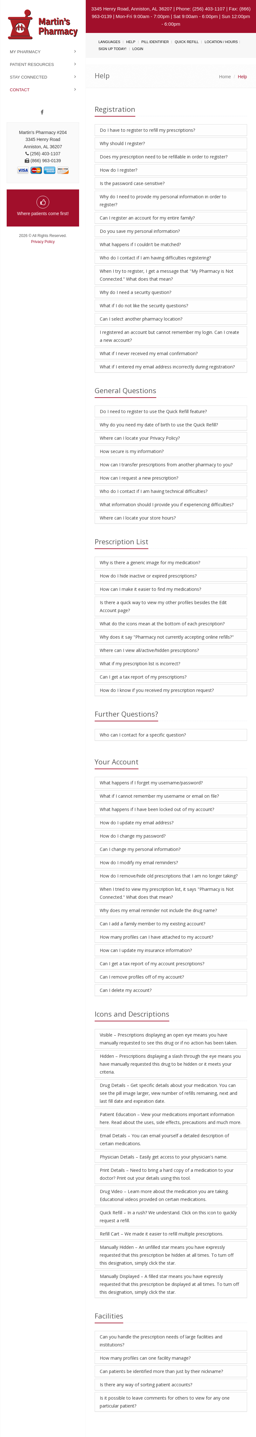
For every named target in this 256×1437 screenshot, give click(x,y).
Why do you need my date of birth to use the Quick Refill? (159, 425)
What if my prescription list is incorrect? (140, 664)
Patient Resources (32, 64)
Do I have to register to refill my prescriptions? (147, 130)
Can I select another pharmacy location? (141, 319)
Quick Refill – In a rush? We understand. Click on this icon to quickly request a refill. (168, 1216)
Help (130, 42)
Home (225, 76)
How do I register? (118, 170)
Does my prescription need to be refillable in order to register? (163, 157)
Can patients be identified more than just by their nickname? (161, 1371)
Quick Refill (187, 42)
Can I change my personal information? (140, 849)
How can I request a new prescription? (139, 478)
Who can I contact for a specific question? (143, 735)
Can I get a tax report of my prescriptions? (143, 677)
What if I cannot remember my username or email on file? (159, 796)
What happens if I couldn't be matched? (140, 244)
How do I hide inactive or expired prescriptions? (148, 576)
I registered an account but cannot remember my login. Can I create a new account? (169, 336)
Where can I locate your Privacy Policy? (140, 438)
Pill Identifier (155, 42)
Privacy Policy (43, 242)
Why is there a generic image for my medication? (150, 562)
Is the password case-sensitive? (132, 183)
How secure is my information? (132, 451)
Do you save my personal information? (140, 231)
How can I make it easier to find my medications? (150, 589)
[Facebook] (42, 112)
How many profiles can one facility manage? (145, 1358)
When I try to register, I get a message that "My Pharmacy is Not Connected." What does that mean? (166, 275)
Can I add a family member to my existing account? (152, 924)
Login (137, 49)
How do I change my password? (132, 836)
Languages (109, 42)
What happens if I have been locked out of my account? (157, 809)
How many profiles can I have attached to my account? (156, 937)
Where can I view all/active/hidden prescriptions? (149, 650)
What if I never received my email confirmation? (149, 353)
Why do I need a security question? (135, 292)
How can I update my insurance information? (146, 950)
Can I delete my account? (126, 990)
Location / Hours (221, 42)
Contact (20, 89)
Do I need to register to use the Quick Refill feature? (153, 411)
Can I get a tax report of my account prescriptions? (152, 964)
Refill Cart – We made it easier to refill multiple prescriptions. (161, 1234)
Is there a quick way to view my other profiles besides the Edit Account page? (163, 606)
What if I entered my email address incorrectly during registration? (167, 367)
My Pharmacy (25, 51)
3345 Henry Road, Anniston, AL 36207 (131, 8)
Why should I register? (122, 143)
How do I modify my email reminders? (139, 862)
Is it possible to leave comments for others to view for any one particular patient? (165, 1402)
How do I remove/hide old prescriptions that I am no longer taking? (169, 876)
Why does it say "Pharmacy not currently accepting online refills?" (167, 637)
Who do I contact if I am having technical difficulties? (153, 491)
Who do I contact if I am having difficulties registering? (155, 258)
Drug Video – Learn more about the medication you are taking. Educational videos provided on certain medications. (164, 1195)
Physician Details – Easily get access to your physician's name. (163, 1157)
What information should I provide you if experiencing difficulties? (166, 504)
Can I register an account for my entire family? (147, 218)
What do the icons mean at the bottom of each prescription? (162, 624)
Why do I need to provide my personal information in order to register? (163, 201)
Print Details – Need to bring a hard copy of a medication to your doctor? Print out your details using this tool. (166, 1174)
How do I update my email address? (136, 823)
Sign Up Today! (112, 49)
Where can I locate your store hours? (138, 518)
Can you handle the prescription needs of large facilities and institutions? (161, 1341)
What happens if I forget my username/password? (151, 783)
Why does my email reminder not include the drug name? (158, 910)
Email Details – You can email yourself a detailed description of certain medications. (164, 1139)
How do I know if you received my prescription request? (157, 690)
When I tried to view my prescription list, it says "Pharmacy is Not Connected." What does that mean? (167, 893)
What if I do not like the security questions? (144, 306)
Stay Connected (28, 77)
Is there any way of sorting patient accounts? (146, 1385)
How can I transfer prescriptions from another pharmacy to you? (166, 465)
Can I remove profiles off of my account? (142, 977)
